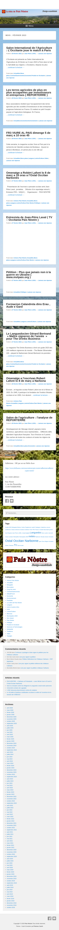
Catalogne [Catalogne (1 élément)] (37, 527)
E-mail (11, 501)
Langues (31, 158)
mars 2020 (10, 869)
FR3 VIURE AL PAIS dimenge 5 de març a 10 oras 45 (28, 134)
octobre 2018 (11, 907)
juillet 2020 (10, 861)
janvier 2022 (10, 821)
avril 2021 (10, 841)
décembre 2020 (11, 849)
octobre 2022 (11, 801)
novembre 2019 (11, 878)
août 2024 (10, 752)
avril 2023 (10, 787)
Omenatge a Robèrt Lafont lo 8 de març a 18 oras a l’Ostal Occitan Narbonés (28, 175)
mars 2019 (10, 896)
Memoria (9, 613)
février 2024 (10, 765)
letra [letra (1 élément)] (43, 533)
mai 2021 (9, 838)
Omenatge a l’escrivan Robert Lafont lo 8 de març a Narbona (26, 379)
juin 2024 (9, 757)
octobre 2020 (11, 854)
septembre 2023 (12, 776)
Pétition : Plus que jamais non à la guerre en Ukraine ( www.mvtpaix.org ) (28, 275)
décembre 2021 (11, 823)
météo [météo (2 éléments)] (32, 536)
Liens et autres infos (13, 607)
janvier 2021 (10, 847)
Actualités (16, 73)
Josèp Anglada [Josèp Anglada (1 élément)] (26, 533)
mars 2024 (10, 763)
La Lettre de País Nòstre (14, 602)
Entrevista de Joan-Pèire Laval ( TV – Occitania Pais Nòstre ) (29, 218)
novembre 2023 (11, 772)
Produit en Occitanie (38, 75)
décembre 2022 (11, 796)
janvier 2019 (10, 901)
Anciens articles (9, 455)
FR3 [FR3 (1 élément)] (34, 529)
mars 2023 (10, 790)
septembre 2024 (12, 750)
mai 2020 (9, 865)
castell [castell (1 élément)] (33, 527)
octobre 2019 (11, 881)
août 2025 (10, 725)
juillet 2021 (10, 834)
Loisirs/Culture (39, 158)
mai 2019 (9, 892)
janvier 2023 (10, 794)
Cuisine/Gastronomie (17, 75)
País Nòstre (30, 203)
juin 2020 (9, 863)
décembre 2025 (11, 717)
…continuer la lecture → (15, 67)
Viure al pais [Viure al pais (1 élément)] (20, 545)
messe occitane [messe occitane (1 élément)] (9, 536)
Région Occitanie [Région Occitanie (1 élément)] (49, 541)
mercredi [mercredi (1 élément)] (50, 533)
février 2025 (10, 739)
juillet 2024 (10, 754)
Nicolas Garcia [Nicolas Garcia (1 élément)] (44, 536)
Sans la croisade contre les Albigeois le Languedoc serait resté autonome (29, 686)
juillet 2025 (10, 728)
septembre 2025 (12, 723)
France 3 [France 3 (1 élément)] (37, 529)
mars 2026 (10, 710)
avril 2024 (10, 761)
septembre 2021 (12, 830)
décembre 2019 (11, 876)
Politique (37, 203)
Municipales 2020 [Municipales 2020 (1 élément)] (23, 536)
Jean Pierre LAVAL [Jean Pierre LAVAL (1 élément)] (17, 533)
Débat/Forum (11, 594)
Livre (8, 609)
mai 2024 (9, 759)
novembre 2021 (11, 825)
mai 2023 (9, 785)
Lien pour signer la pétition (27, 657)
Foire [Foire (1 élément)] (31, 529)
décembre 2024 (11, 743)
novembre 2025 (11, 719)
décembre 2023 (11, 770)
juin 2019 (9, 889)
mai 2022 (9, 812)
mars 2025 (10, 736)
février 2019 (10, 898)
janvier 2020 (10, 874)
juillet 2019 (10, 887)
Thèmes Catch (38, 926)
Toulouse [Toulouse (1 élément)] (11, 545)
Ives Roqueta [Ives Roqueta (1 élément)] (8, 533)
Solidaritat (10, 629)
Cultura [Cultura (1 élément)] (13, 529)
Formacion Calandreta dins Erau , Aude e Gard (28, 305)
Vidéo (46, 158)
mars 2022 (10, 816)
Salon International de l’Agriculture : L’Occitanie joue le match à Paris (29, 49)
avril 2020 (10, 867)
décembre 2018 (11, 903)
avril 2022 (10, 814)
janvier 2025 (10, 741)
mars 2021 (10, 843)
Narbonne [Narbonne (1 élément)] (37, 536)
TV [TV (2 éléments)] (15, 545)
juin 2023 (9, 783)
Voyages (9, 636)
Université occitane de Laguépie (16, 688)
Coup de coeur (11, 589)
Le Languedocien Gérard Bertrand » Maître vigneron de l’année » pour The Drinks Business (28, 336)
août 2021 (10, 832)
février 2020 (10, 872)
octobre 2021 (11, 827)
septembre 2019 (12, 883)
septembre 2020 (12, 856)
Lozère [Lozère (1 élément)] (46, 533)
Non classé (10, 618)
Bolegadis (10, 585)
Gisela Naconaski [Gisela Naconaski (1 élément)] (44, 529)
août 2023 (10, 779)
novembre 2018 (11, 905)
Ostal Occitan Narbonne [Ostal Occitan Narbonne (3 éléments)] (21, 540)
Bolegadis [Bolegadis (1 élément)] (14, 527)
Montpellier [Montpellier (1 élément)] (16, 536)
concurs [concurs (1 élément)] (48, 527)
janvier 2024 (10, 768)
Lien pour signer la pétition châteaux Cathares (35, 668)
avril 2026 (10, 708)
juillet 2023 (10, 781)
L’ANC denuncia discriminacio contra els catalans (22, 690)
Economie (28, 75)
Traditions (10, 631)
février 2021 (10, 845)
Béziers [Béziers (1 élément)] (19, 527)
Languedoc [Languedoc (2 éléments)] (35, 532)
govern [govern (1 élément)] (51, 529)
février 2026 (10, 712)
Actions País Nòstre (20, 201)
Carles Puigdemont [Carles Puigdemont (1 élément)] (26, 527)
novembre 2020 (11, 852)
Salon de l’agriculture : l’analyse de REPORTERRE (29, 419)
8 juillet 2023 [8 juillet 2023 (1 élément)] (8, 527)
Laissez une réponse (45, 53)
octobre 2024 (11, 748)
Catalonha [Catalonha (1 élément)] (43, 527)
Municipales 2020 (12, 616)
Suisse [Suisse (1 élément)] (7, 545)
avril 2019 (10, 894)
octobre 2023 (11, 774)
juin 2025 (9, 730)
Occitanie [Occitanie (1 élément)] (51, 536)
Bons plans (24, 158)
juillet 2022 (10, 807)
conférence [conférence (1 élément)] (8, 529)
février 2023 (10, 792)
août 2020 (10, 858)
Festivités (10, 600)
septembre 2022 (12, 803)
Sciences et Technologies (14, 627)
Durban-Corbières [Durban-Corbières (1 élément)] (24, 529)
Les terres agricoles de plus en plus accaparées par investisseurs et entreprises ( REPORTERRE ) (28, 92)
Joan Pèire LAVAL (30, 53)
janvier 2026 (10, 714)
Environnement (32, 121)
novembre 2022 (11, 799)
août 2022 (10, 805)
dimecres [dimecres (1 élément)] (17, 529)
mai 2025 (9, 732)
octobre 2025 (11, 721)
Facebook (7, 501)
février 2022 (10, 819)
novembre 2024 (11, 745)
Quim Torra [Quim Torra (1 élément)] (41, 541)
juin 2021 (9, 836)
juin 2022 (9, 810)
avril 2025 (10, 734)
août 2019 (10, 885)
